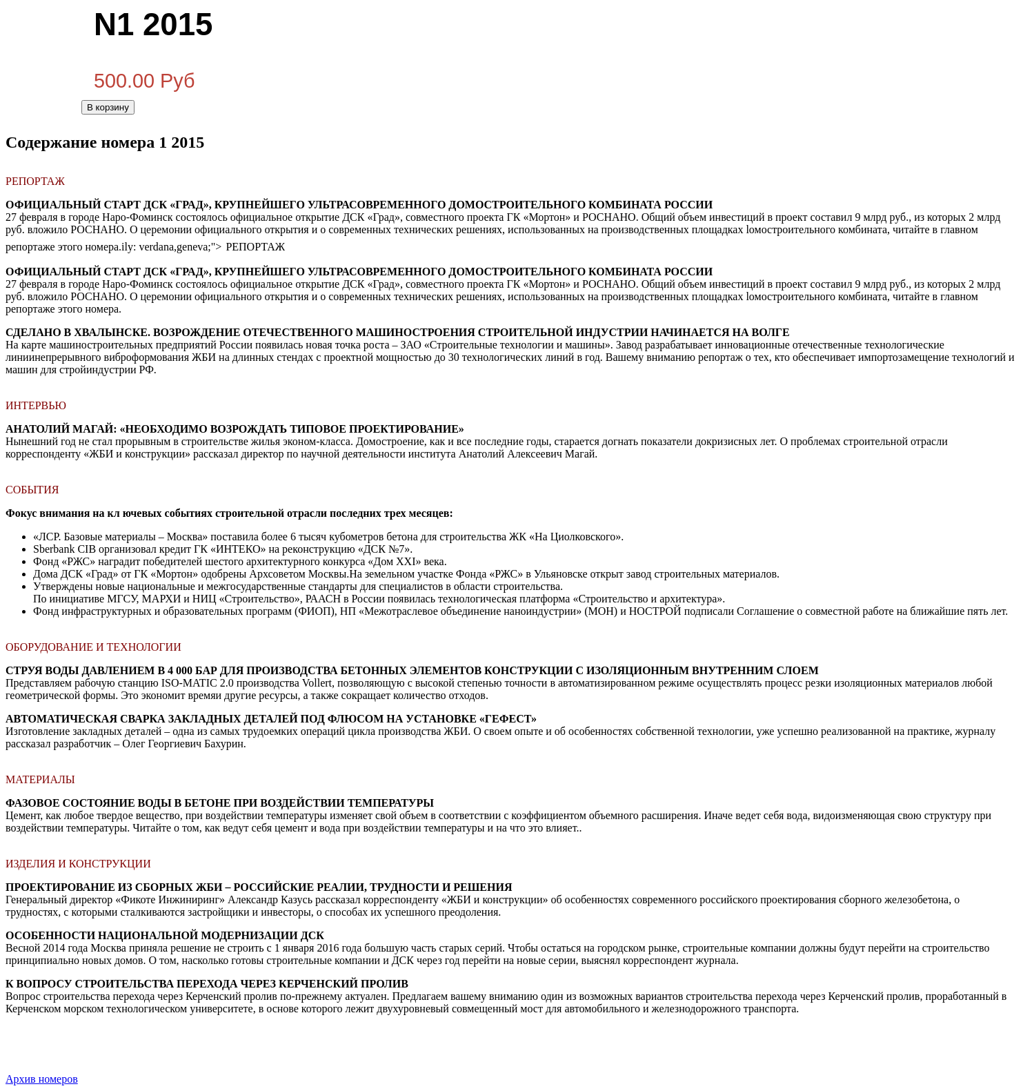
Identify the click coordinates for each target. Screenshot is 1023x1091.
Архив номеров (42, 1079)
